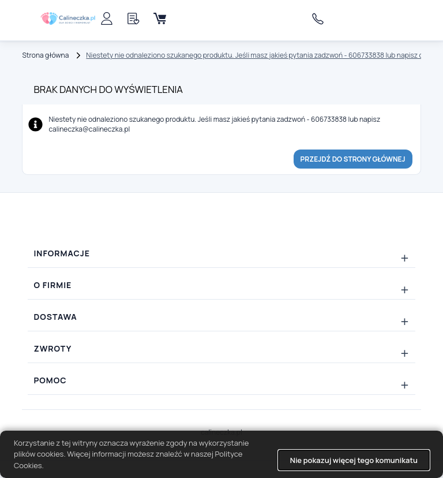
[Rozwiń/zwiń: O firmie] (221, 285)
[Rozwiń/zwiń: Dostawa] (221, 317)
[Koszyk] (160, 18)
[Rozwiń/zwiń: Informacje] (221, 253)
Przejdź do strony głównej (353, 159)
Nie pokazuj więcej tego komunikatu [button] (354, 460)
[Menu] (186, 18)
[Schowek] (133, 18)
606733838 (320, 19)
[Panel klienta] (107, 18)
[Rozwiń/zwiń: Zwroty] (221, 348)
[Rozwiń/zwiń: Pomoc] (221, 380)
